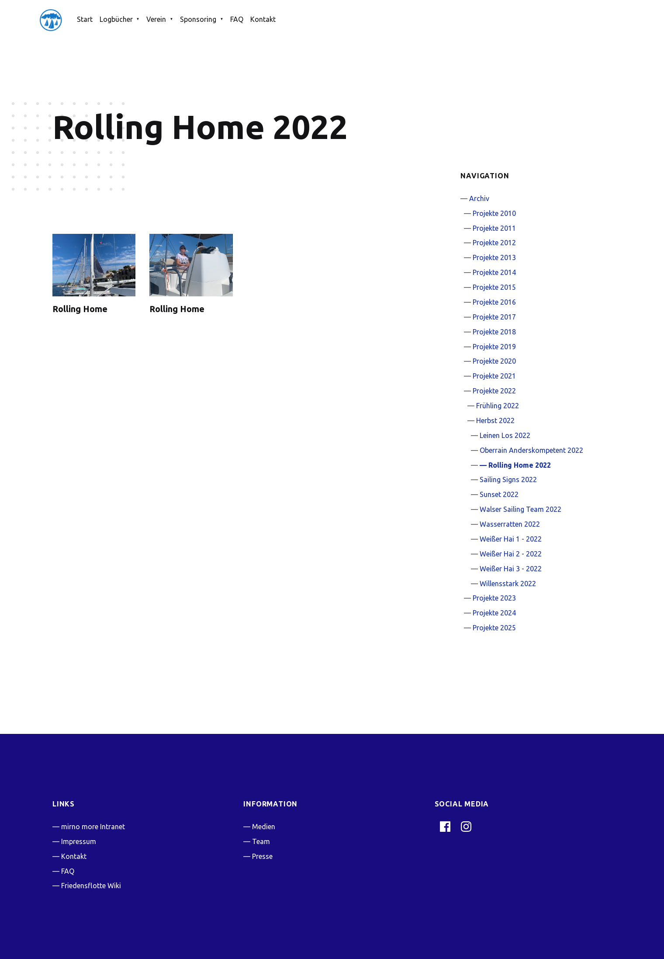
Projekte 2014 (494, 272)
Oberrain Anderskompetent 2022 (531, 450)
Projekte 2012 (494, 243)
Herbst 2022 (495, 420)
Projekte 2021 (494, 376)
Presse (262, 856)
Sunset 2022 (499, 494)
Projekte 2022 (494, 391)
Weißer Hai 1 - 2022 (511, 539)
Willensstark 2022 (508, 583)
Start (85, 19)
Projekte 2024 (494, 613)
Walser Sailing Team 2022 (520, 509)
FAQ (236, 19)
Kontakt (263, 19)
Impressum (78, 841)
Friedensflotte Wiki (91, 886)
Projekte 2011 (494, 228)
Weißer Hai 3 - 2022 (511, 569)
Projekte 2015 (494, 287)
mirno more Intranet (93, 826)
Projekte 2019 (494, 347)
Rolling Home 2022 (519, 465)
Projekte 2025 (494, 628)
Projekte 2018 (494, 332)
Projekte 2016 (494, 302)
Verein (156, 19)
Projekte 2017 (494, 317)
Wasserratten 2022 (510, 524)
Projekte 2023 (494, 598)
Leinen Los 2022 (505, 435)
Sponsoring (198, 19)
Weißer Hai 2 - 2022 (511, 554)
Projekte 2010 (494, 213)
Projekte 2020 (494, 361)
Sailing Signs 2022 (508, 479)
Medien (263, 826)
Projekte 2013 (494, 257)
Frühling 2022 (497, 406)
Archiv (479, 198)
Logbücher (116, 19)
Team (261, 841)
